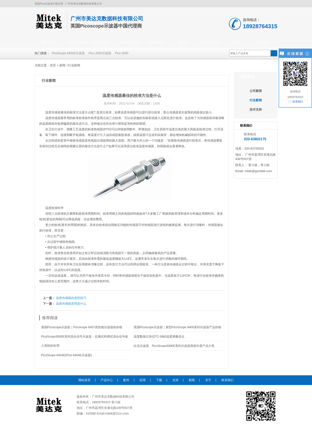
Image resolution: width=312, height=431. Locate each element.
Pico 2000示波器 (100, 53)
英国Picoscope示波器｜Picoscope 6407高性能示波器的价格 (81, 327)
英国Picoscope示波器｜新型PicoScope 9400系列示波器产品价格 (177, 327)
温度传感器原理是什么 (71, 303)
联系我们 (264, 43)
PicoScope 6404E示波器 (68, 53)
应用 (143, 380)
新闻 (236, 43)
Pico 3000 (122, 53)
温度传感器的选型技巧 (71, 298)
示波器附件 (156, 43)
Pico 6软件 (210, 43)
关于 (208, 380)
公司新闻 (256, 91)
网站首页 (48, 43)
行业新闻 (74, 65)
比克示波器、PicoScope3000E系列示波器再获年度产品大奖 (174, 346)
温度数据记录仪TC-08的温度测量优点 (159, 336)
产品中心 (75, 43)
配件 (182, 43)
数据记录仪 (129, 43)
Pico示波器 (101, 43)
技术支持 (256, 109)
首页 (53, 65)
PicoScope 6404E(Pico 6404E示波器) (66, 355)
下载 (159, 380)
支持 (175, 380)
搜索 (274, 53)
